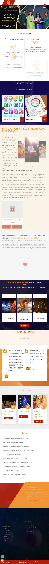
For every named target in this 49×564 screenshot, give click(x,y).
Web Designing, (34, 561)
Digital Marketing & (42, 561)
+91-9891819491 (42, 1)
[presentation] (3, 108)
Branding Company (22, 562)
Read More (8, 418)
